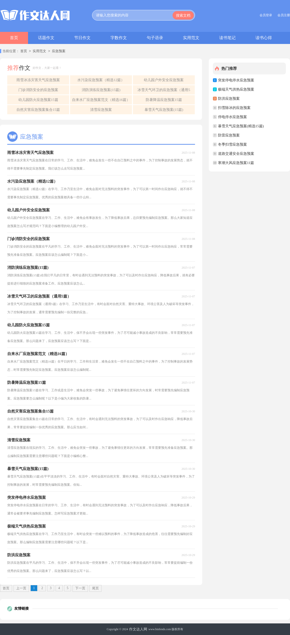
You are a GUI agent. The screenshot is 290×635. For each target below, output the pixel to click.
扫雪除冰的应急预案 (234, 108)
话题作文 (46, 38)
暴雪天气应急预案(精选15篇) (241, 126)
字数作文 (118, 38)
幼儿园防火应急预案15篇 (38, 100)
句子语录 (155, 38)
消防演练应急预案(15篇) (101, 90)
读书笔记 (227, 38)
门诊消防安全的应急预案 (38, 90)
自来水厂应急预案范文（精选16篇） (101, 100)
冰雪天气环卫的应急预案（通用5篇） (164, 91)
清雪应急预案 (101, 110)
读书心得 (263, 38)
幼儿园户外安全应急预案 (164, 80)
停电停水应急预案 (232, 117)
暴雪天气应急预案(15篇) (164, 110)
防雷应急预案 (229, 135)
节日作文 (82, 38)
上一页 (21, 588)
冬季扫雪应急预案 (232, 144)
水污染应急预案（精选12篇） (100, 80)
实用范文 (191, 38)
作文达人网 (138, 629)
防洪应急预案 (229, 98)
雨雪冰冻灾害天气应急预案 (38, 80)
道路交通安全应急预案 (236, 154)
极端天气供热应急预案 (236, 89)
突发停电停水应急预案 (236, 80)
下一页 (80, 588)
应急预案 (58, 51)
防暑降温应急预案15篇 (164, 100)
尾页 (95, 588)
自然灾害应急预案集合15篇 (38, 110)
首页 (14, 38)
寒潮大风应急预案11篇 (236, 163)
